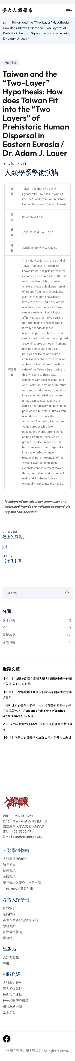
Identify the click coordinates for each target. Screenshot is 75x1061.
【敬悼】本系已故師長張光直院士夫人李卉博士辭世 (36, 737)
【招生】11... (13, 560)
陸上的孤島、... (16, 536)
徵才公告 (37, 620)
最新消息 (37, 634)
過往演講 (10, 63)
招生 (37, 627)
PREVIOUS (10, 531)
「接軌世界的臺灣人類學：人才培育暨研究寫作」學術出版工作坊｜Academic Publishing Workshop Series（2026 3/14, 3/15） (36, 710)
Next (7, 555)
